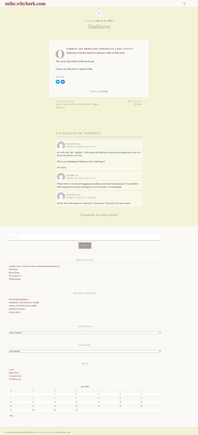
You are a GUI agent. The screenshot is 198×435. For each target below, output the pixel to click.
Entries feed (13, 373)
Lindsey (12, 305)
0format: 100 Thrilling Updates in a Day (94, 48)
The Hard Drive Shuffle (29, 302)
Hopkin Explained (21, 299)
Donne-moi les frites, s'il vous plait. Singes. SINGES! (77, 104)
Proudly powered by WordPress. (20, 432)
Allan (69, 175)
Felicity (71, 144)
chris (11, 312)
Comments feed (15, 376)
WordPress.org (15, 379)
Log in (11, 369)
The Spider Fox (15, 276)
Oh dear (120, 103)
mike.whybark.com (25, 3)
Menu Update (14, 272)
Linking (104, 91)
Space (22, 309)
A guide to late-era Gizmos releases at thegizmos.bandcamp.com (34, 266)
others (74, 61)
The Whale (13, 269)
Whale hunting (15, 279)
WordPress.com (62, 432)
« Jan (11, 415)
